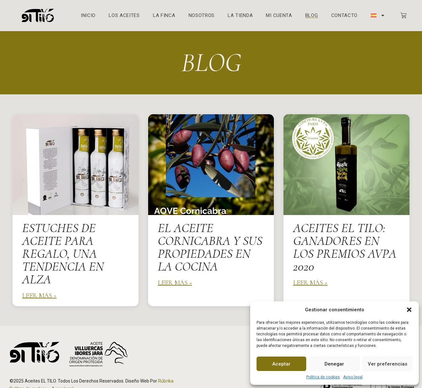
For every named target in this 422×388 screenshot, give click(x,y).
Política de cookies (323, 377)
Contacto (344, 15)
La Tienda (240, 15)
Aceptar (281, 364)
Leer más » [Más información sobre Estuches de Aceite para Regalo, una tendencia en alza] (39, 295)
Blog (311, 15)
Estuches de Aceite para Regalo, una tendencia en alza (63, 253)
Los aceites (124, 15)
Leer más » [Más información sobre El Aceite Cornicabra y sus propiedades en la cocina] (175, 283)
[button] (409, 309)
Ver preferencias (387, 364)
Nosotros (202, 15)
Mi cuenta (279, 15)
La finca (164, 15)
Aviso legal (353, 377)
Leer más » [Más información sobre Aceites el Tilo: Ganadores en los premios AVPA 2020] (310, 283)
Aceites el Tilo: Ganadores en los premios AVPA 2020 (344, 247)
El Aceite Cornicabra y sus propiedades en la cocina (210, 247)
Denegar (334, 364)
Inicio (88, 15)
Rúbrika (165, 381)
